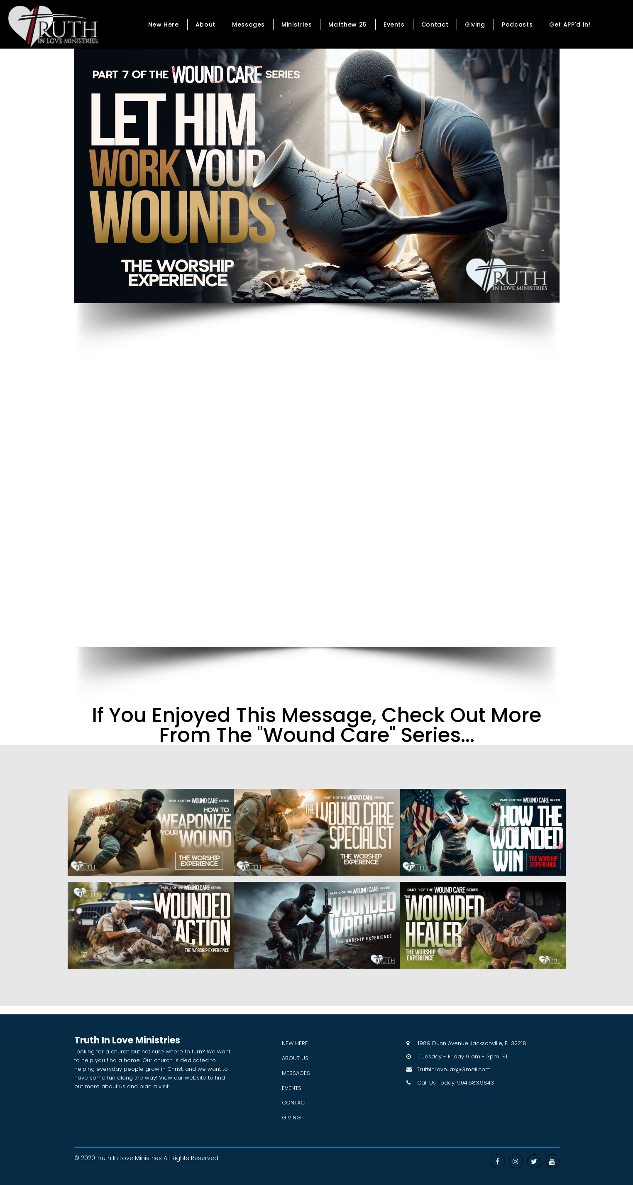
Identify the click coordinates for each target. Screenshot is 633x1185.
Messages (248, 24)
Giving (475, 24)
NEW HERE (295, 1043)
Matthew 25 (347, 24)
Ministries (296, 24)
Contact (434, 24)
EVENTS (291, 1088)
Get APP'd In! (569, 24)
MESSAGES (296, 1073)
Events (394, 24)
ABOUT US (295, 1058)
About (205, 24)
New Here (163, 24)
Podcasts (517, 24)
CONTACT (295, 1103)
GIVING (291, 1117)
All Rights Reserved (191, 1158)
